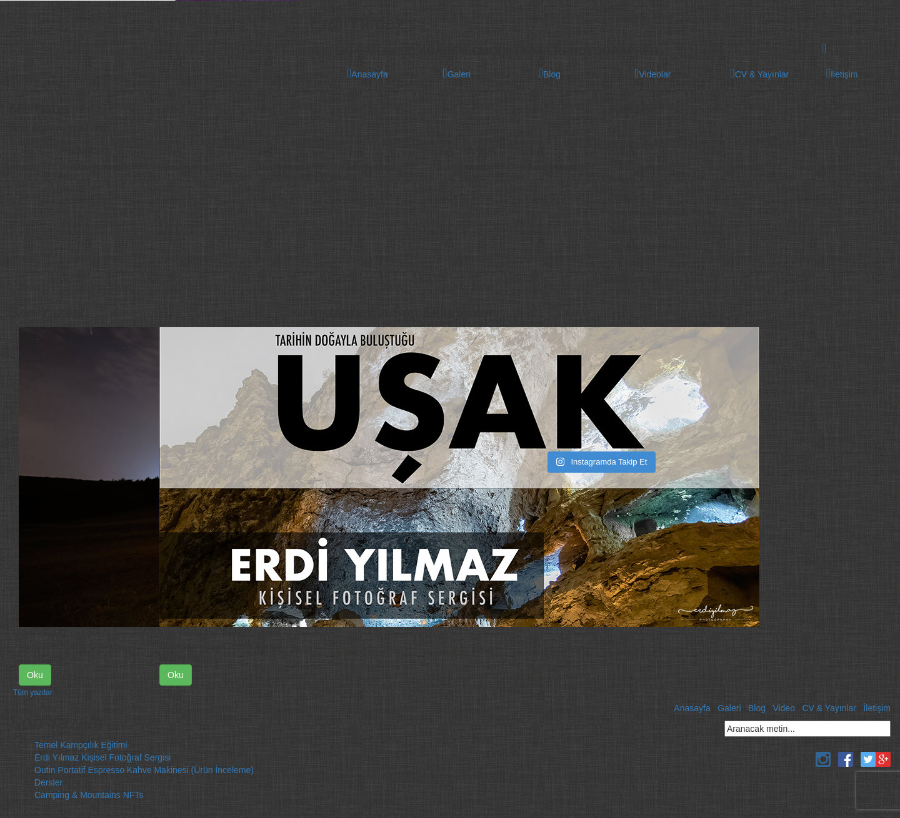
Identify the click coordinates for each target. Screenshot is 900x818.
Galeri (729, 708)
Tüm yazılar (32, 692)
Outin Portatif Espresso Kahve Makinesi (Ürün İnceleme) (144, 770)
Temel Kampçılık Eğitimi (81, 745)
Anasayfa (692, 708)
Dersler (48, 782)
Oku (35, 675)
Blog (757, 708)
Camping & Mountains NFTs (88, 795)
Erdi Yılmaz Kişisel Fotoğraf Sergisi (102, 757)
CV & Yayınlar (829, 708)
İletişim (877, 708)
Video (783, 708)
